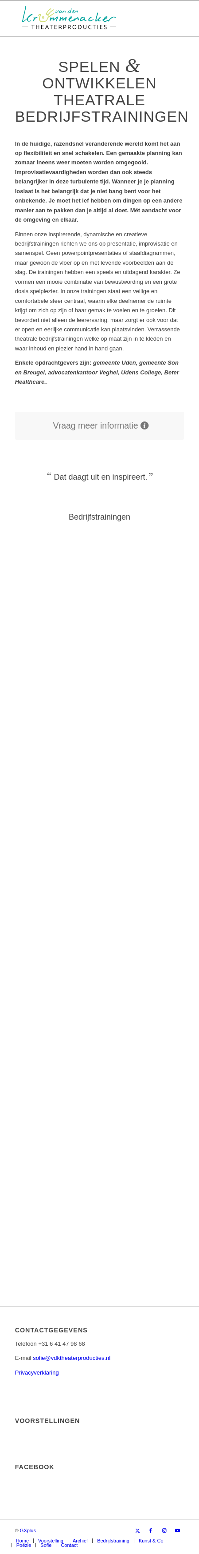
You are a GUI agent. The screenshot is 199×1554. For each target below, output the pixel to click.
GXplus (28, 1530)
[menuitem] (22, 1540)
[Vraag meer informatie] (99, 426)
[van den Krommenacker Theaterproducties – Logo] (82, 18)
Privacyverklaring (37, 1372)
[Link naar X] (137, 1530)
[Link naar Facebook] (150, 1530)
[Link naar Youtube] (177, 1530)
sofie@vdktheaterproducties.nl (71, 1358)
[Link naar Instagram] (164, 1530)
